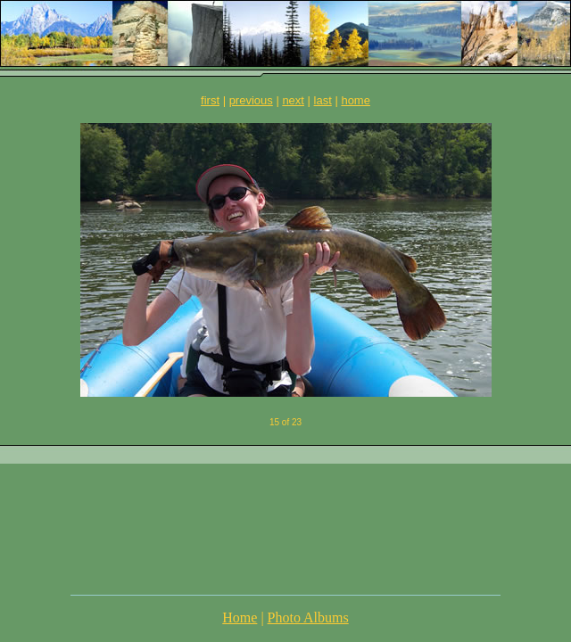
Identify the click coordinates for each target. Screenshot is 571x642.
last (323, 100)
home (355, 100)
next (293, 100)
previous (251, 100)
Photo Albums (308, 617)
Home (239, 617)
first (210, 100)
